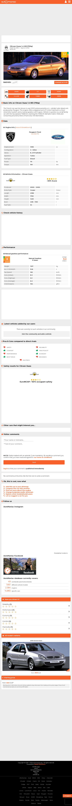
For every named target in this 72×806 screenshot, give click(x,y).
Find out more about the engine (18, 490)
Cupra (35, 781)
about (36, 768)
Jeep (35, 787)
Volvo (51, 800)
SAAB (33, 797)
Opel (38, 794)
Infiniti (24, 787)
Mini (20, 794)
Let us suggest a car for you (17, 496)
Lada (48, 787)
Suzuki (27, 800)
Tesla (32, 800)
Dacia (43, 781)
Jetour (40, 787)
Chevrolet (50, 778)
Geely (37, 784)
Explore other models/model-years (19, 494)
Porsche (50, 794)
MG (39, 790)
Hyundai (48, 784)
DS (39, 781)
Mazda (44, 790)
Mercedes (50, 790)
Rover (27, 797)
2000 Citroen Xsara (36, 640)
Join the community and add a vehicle (36, 334)
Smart (50, 797)
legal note (36, 771)
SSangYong (39, 797)
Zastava (33, 803)
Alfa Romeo (22, 778)
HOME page (36, 767)
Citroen (29, 781)
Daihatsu (49, 781)
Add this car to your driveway (17, 487)
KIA (44, 787)
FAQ (36, 773)
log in (5, 469)
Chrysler (22, 781)
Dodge (23, 784)
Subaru (21, 800)
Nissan (33, 794)
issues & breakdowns (23, 127)
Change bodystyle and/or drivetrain (19, 492)
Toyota (37, 800)
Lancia (21, 790)
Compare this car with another (18, 488)
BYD (38, 778)
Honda (42, 784)
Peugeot (43, 794)
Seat (45, 797)
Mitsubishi (27, 794)
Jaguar (30, 787)
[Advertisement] (36, 19)
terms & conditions (36, 770)
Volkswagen (44, 800)
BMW (34, 778)
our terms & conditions (43, 457)
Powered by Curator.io (61, 552)
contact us (36, 774)
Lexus (34, 790)
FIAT (28, 784)
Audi (29, 778)
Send (34, 462)
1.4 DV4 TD (35, 134)
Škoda (39, 803)
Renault (22, 797)
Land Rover (28, 790)
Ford (32, 784)
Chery (43, 778)
